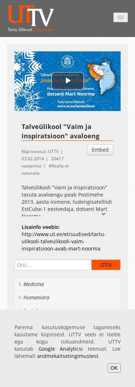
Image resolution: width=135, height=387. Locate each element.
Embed (100, 149)
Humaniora (33, 297)
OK (114, 368)
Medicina (31, 284)
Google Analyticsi (61, 348)
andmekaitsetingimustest (67, 356)
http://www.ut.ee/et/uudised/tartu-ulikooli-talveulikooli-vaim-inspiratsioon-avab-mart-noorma (64, 241)
